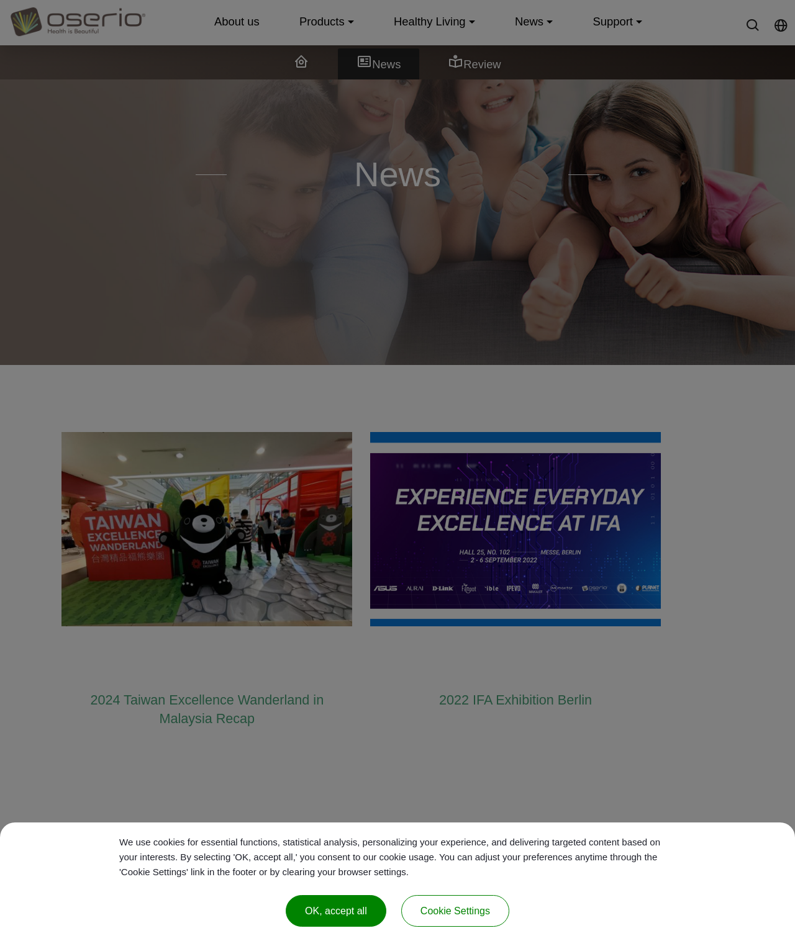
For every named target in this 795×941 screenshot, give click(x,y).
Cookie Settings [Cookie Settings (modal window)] (455, 911)
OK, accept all (336, 911)
